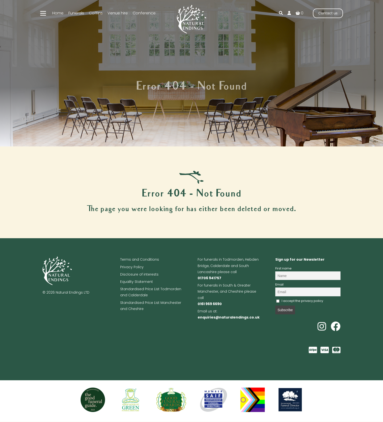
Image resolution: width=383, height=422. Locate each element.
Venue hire (117, 13)
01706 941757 (209, 278)
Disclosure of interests (139, 274)
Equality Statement (136, 281)
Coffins (96, 13)
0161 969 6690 (210, 303)
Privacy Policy (132, 267)
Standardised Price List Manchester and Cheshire (150, 305)
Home (58, 13)
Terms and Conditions (139, 259)
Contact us (328, 13)
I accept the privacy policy (299, 301)
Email (279, 284)
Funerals (76, 13)
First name (283, 268)
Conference (144, 13)
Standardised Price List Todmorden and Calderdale (150, 292)
